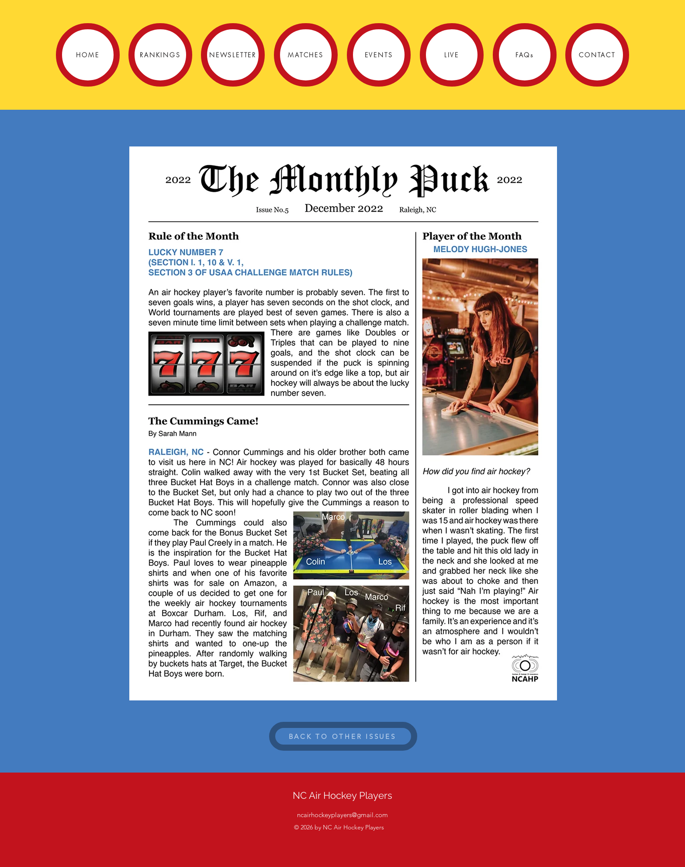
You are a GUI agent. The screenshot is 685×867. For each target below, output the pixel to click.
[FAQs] (525, 55)
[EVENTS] (379, 55)
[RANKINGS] (160, 55)
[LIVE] (452, 55)
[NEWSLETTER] (233, 55)
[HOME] (88, 55)
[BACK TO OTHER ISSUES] (343, 736)
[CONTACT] (597, 55)
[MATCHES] (306, 55)
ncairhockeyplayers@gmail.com (342, 815)
